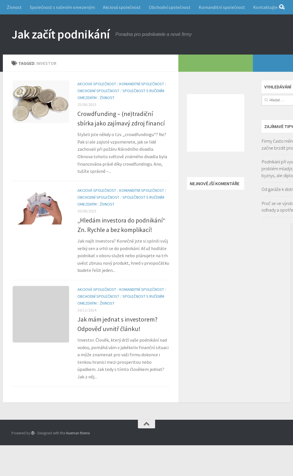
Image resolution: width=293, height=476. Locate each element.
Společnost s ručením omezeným (62, 7)
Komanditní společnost (222, 7)
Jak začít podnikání (60, 34)
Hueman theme (78, 433)
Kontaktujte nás (269, 7)
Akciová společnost (122, 7)
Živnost (14, 7)
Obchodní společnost (170, 7)
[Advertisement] (215, 123)
